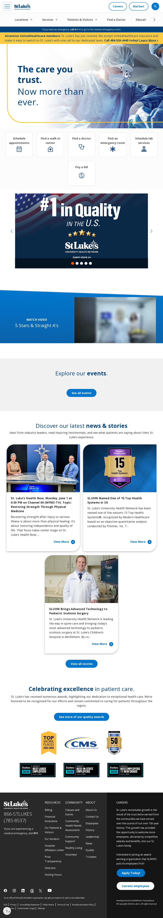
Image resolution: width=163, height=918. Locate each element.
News (89, 843)
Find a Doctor (116, 20)
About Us (91, 810)
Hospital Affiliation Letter (54, 848)
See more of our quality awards (81, 717)
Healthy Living (73, 848)
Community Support (72, 839)
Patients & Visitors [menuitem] (80, 20)
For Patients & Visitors (53, 830)
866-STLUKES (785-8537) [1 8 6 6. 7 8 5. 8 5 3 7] (18, 817)
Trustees (91, 857)
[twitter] (41, 890)
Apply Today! (131, 873)
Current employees (135, 886)
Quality (90, 850)
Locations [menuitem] (21, 20)
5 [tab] (90, 263)
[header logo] (22, 6)
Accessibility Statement (29, 904)
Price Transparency (53, 859)
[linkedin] (23, 890)
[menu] (7, 6)
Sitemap (41, 908)
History (90, 830)
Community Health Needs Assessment (73, 825)
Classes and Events (72, 812)
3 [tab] (81, 263)
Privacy (13, 904)
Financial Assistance (51, 819)
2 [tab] (77, 263)
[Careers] (118, 6)
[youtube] (50, 890)
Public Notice (48, 904)
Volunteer (71, 854)
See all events (81, 393)
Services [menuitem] (47, 20)
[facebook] (6, 890)
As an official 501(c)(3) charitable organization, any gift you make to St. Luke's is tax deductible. (44, 897)
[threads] (32, 891)
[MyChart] (138, 6)
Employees (92, 823)
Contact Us (92, 816)
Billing (48, 810)
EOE (5, 904)
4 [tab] (86, 263)
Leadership (92, 836)
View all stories (81, 664)
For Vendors (52, 839)
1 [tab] (72, 263)
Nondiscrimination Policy (83, 904)
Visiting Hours (53, 874)
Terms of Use (63, 904)
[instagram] (15, 890)
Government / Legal (26, 908)
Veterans (50, 868)
